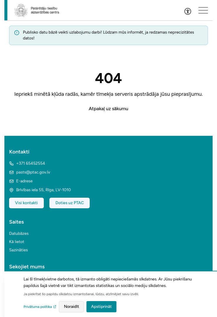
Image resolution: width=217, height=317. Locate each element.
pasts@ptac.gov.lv (29, 172)
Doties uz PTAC (69, 202)
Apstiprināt (101, 306)
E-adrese (21, 181)
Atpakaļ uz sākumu (108, 108)
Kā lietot (16, 241)
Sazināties (18, 249)
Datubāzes (19, 233)
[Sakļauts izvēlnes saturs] (203, 10)
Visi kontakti (26, 202)
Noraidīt (71, 306)
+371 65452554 (27, 163)
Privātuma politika (40, 307)
